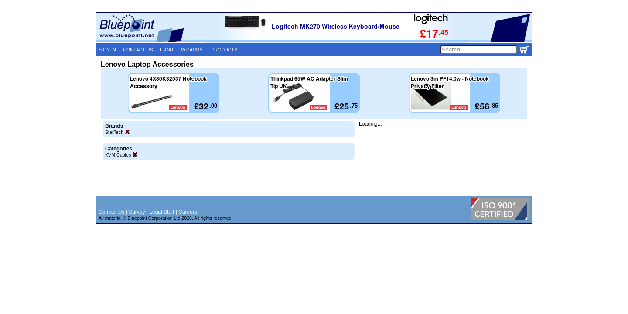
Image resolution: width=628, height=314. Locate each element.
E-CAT (167, 49)
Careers (187, 212)
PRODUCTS (224, 49)
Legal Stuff (161, 212)
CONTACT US (138, 49)
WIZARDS (191, 49)
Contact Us (111, 212)
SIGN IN (107, 49)
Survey (137, 212)
